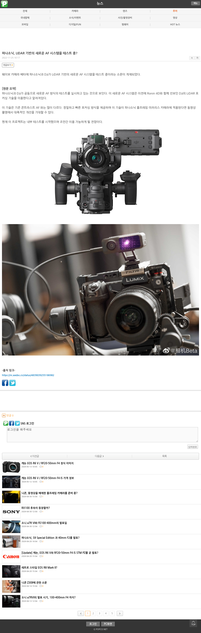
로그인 (93, 624)
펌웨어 (125, 24)
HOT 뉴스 (175, 24)
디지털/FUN (75, 24)
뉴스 (100, 3)
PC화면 (108, 624)
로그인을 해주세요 (102, 434)
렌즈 (125, 11)
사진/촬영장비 (125, 18)
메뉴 (196, 3)
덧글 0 (8, 415)
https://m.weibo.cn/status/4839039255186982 (28, 375)
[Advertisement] (100, 38)
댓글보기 (8, 65)
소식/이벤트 (75, 18)
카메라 (75, 11)
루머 (175, 11)
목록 (164, 456)
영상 (175, 18)
